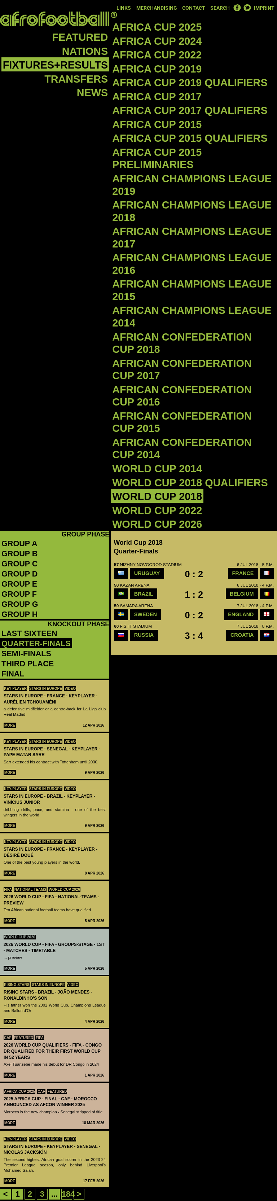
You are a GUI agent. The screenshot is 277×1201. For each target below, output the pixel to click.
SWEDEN (145, 614)
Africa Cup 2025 (157, 27)
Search (220, 8)
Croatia (242, 635)
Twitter (247, 7)
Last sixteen (29, 633)
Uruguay (147, 573)
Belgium (242, 594)
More (9, 725)
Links (123, 8)
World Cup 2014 (157, 468)
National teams (30, 889)
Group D (19, 573)
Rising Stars (16, 985)
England (241, 614)
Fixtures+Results (55, 65)
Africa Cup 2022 (157, 55)
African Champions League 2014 (192, 316)
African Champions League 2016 (192, 264)
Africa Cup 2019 (157, 69)
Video (70, 689)
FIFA (8, 889)
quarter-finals (36, 643)
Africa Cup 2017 (157, 96)
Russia (144, 635)
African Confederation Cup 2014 (182, 449)
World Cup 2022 (157, 510)
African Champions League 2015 (192, 290)
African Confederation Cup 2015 (182, 422)
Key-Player (15, 689)
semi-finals (26, 653)
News (92, 92)
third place (27, 663)
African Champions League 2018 (192, 211)
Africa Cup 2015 (157, 124)
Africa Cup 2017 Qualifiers (189, 110)
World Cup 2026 (157, 524)
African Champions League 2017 (192, 237)
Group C (19, 563)
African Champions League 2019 (192, 185)
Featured (80, 37)
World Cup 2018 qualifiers (190, 482)
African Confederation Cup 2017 (182, 370)
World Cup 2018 (157, 496)
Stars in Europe (45, 689)
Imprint (264, 8)
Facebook (237, 7)
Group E (19, 583)
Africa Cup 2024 (157, 41)
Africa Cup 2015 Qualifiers (189, 138)
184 (68, 1193)
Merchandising (156, 8)
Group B (19, 553)
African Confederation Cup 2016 (182, 396)
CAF (8, 1038)
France (243, 573)
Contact (193, 8)
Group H (19, 614)
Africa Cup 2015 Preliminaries (157, 158)
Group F (19, 594)
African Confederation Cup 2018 (182, 343)
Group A (19, 543)
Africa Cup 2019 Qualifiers (189, 82)
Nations (85, 51)
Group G (19, 604)
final (13, 673)
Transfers (76, 79)
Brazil (143, 594)
